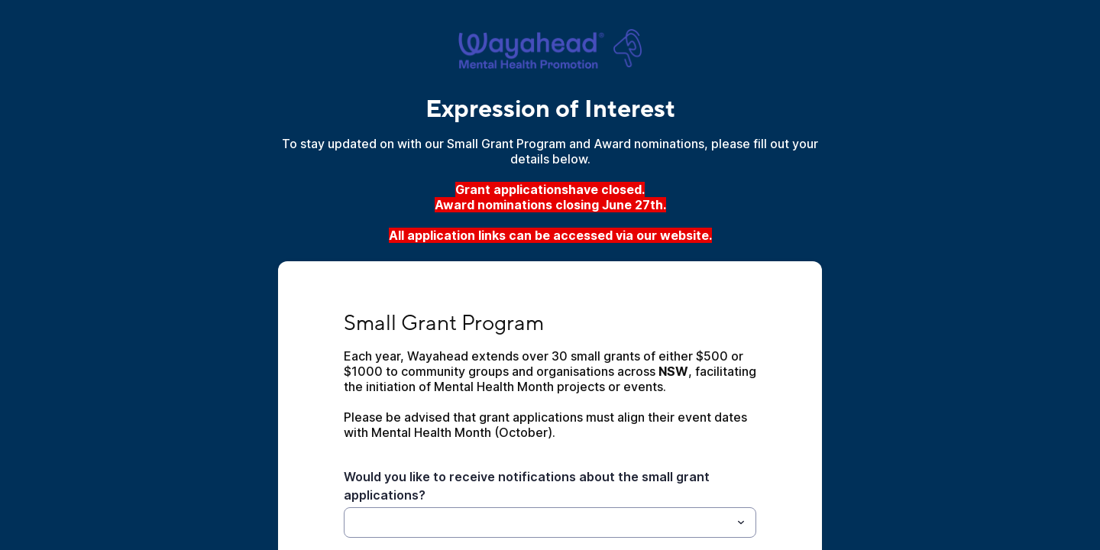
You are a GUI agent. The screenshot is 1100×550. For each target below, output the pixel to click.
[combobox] (550, 522)
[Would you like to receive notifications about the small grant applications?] (537, 522)
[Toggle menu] (741, 522)
